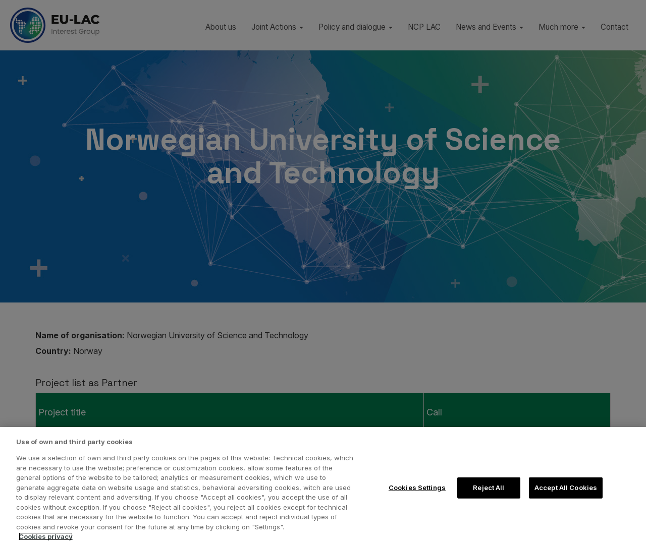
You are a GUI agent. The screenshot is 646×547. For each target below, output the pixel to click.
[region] (323, 487)
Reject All (488, 487)
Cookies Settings (417, 487)
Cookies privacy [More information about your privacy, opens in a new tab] (46, 536)
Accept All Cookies (565, 487)
